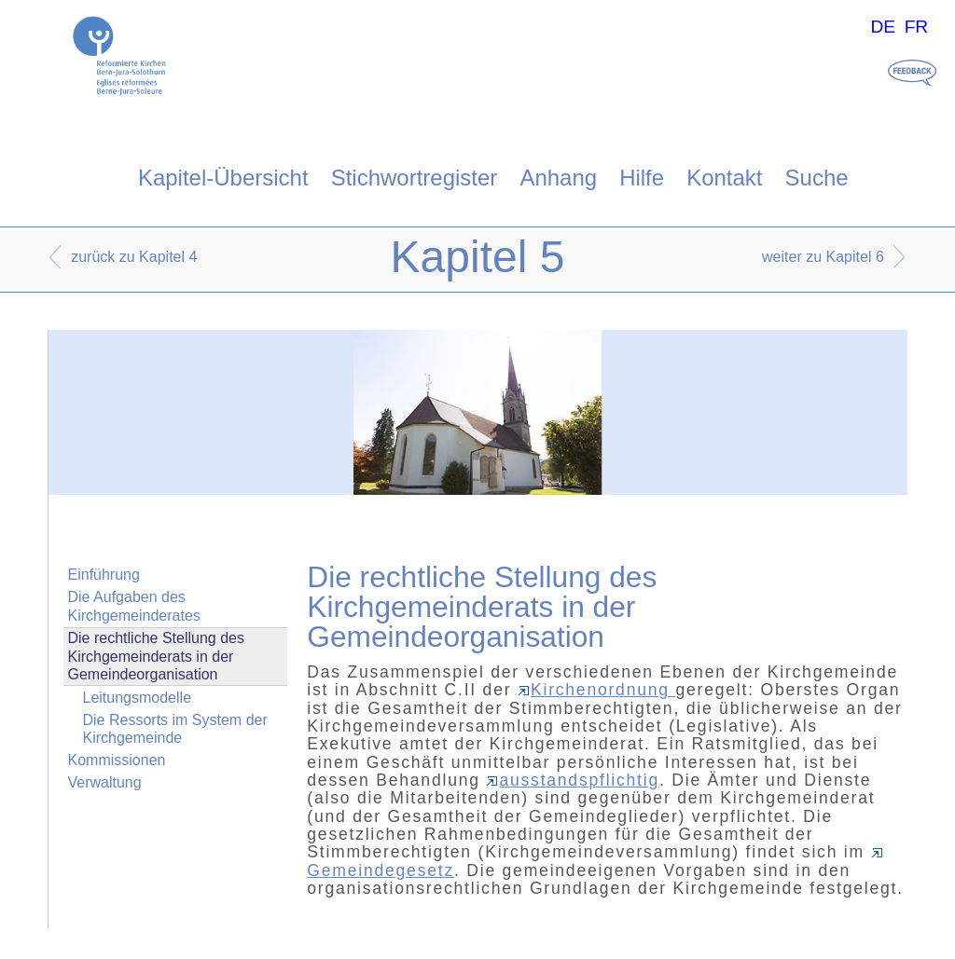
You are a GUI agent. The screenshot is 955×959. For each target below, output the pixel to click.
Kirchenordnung (597, 689)
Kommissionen (117, 760)
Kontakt (724, 177)
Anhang (558, 177)
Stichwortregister (414, 177)
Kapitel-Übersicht (223, 177)
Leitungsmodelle (137, 698)
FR (917, 26)
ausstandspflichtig (572, 780)
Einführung (104, 574)
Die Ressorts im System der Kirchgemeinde (175, 729)
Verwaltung (105, 782)
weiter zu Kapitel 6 (823, 257)
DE (882, 26)
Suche (817, 177)
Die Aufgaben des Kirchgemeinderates (134, 606)
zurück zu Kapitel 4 (134, 257)
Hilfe (641, 177)
